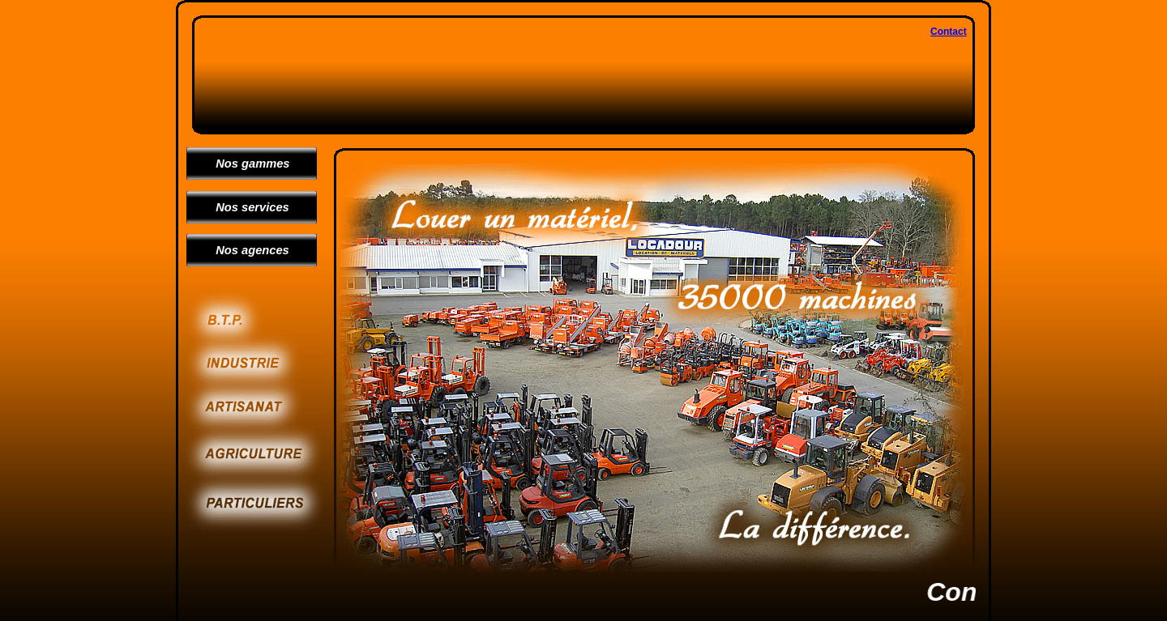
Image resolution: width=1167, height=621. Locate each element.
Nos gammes (246, 163)
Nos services (246, 207)
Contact (948, 31)
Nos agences (246, 250)
